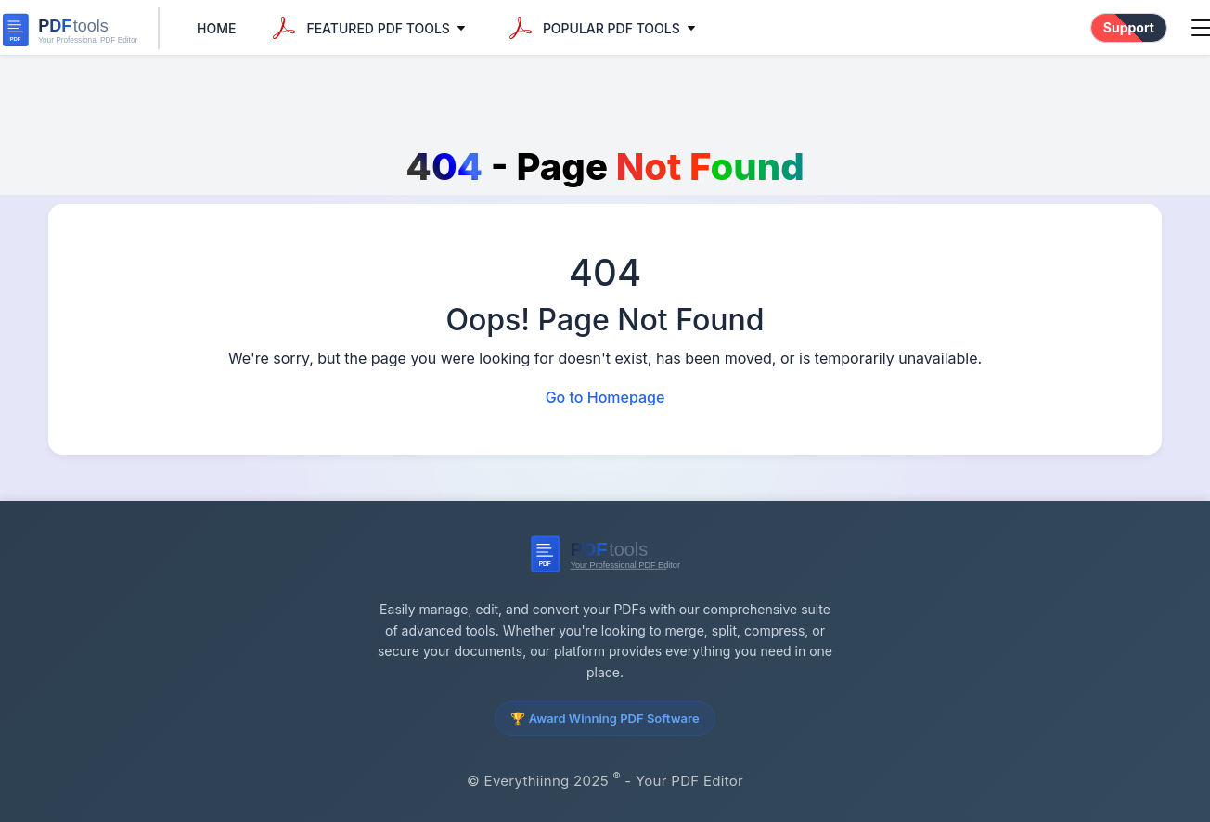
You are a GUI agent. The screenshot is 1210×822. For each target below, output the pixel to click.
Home (216, 28)
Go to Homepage (605, 397)
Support (1128, 27)
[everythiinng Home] (80, 28)
